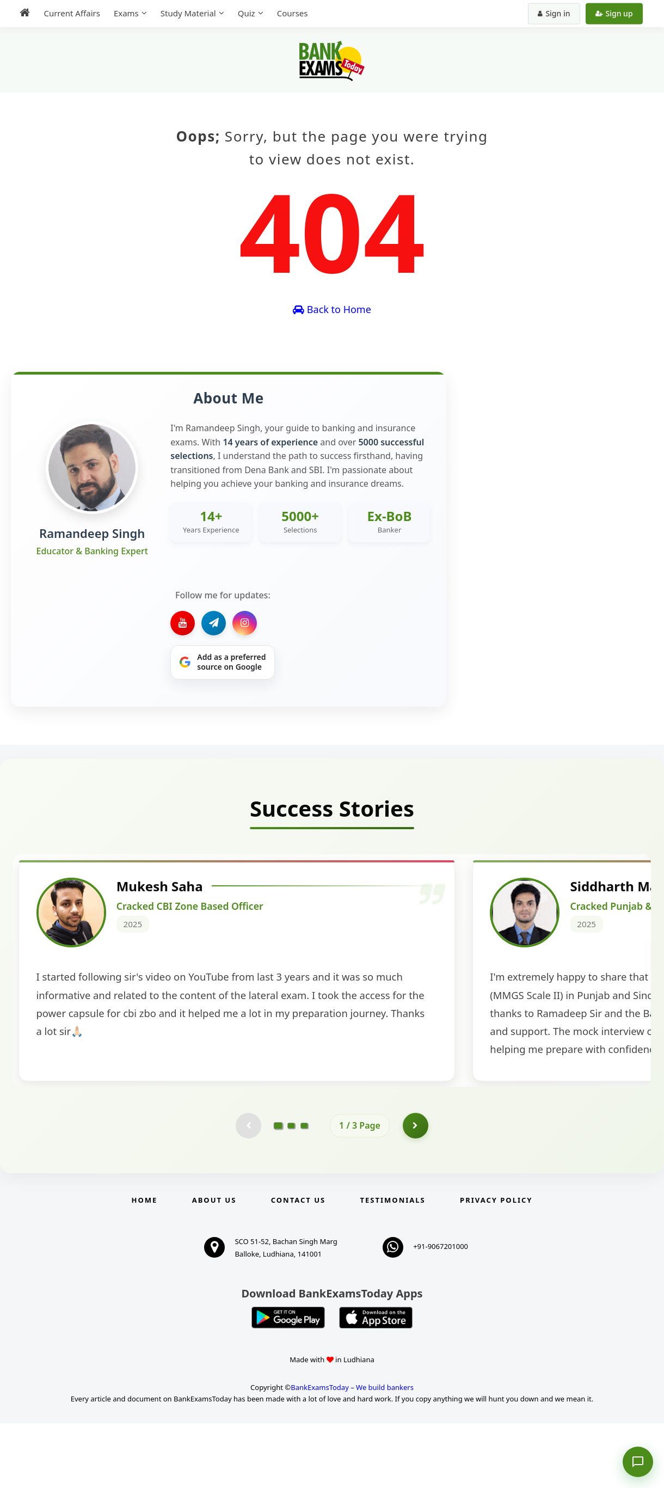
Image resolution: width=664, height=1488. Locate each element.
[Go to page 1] (278, 1189)
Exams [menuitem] (123, 13)
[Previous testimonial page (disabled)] (247, 1189)
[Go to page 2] (291, 1189)
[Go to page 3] (304, 1189)
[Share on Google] (222, 662)
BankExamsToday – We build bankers (352, 1453)
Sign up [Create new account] (616, 13)
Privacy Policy (496, 1265)
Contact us (298, 1265)
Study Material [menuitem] (185, 13)
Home (145, 1265)
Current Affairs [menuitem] (69, 13)
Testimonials (393, 1265)
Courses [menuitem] (289, 13)
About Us (214, 1265)
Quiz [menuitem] (244, 13)
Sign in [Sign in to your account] (556, 13)
